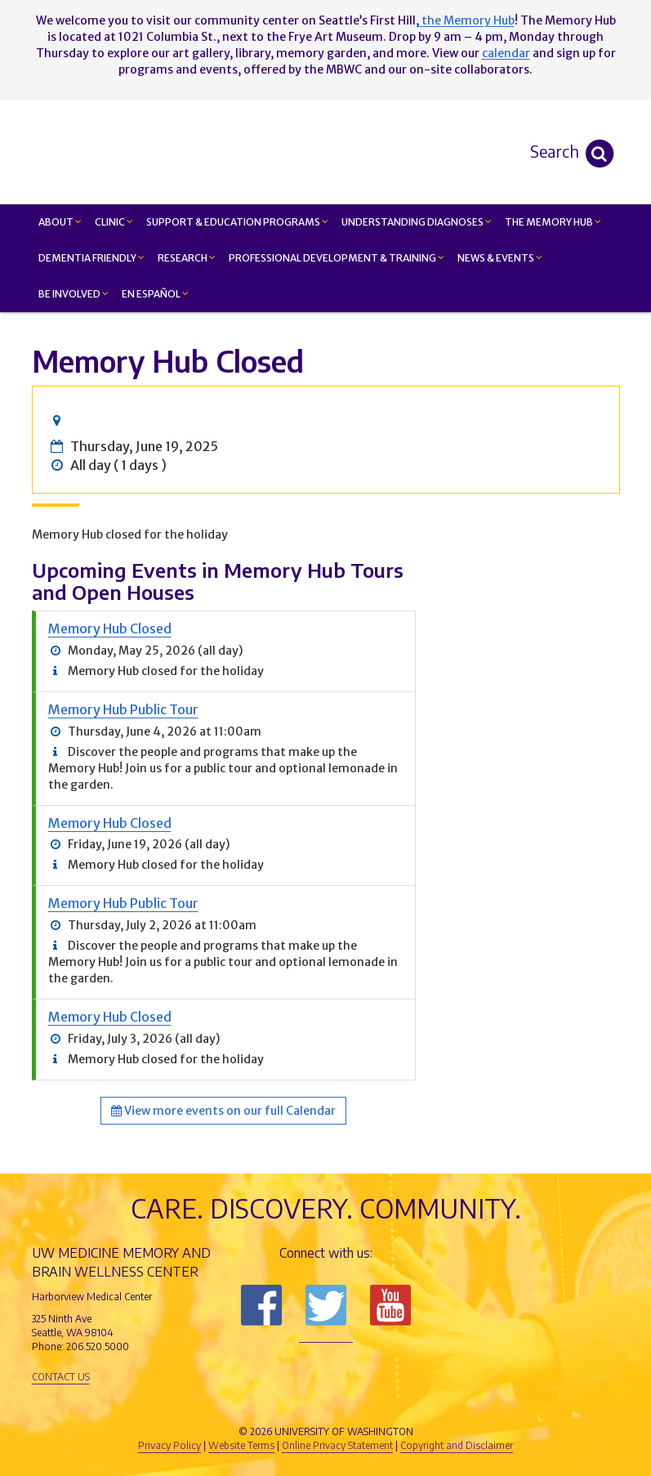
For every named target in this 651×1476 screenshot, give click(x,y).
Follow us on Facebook (261, 1305)
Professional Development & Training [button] (336, 258)
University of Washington (395, 1404)
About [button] (60, 222)
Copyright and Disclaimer (456, 1445)
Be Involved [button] (73, 294)
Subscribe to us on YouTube (390, 1305)
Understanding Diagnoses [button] (416, 222)
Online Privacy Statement (337, 1445)
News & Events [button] (499, 258)
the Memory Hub (467, 20)
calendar (506, 53)
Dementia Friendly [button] (91, 258)
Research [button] (187, 258)
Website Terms (241, 1445)
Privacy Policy (169, 1445)
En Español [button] (155, 294)
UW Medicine (191, 1404)
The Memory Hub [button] (553, 222)
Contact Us (61, 1377)
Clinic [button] (114, 222)
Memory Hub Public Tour (123, 709)
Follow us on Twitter (325, 1305)
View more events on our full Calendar (223, 1110)
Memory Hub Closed (110, 628)
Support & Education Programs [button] (237, 222)
